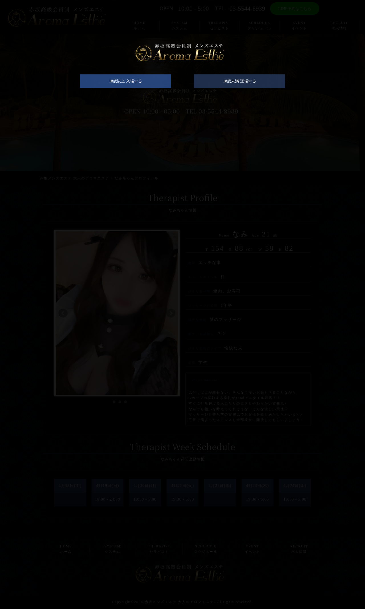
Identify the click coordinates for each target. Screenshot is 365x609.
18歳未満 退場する (239, 84)
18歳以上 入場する (125, 84)
